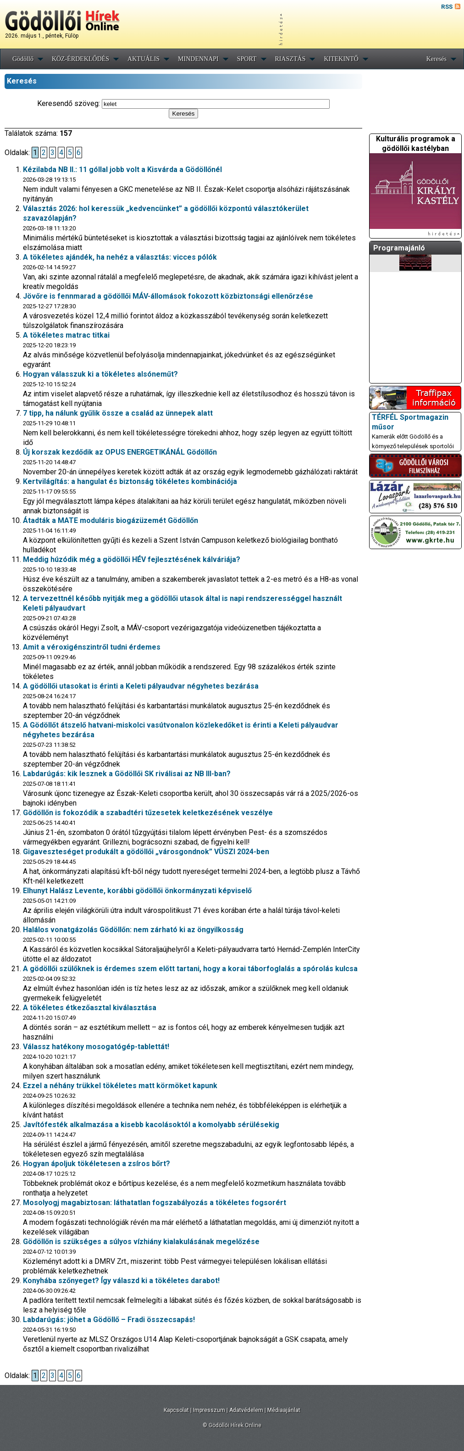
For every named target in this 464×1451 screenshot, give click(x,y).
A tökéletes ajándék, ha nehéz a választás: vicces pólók (120, 257)
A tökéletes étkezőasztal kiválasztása (89, 1007)
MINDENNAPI (198, 59)
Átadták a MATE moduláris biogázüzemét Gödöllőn (110, 520)
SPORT (247, 59)
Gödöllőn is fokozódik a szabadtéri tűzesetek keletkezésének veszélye (148, 812)
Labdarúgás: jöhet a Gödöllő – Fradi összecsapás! (109, 1319)
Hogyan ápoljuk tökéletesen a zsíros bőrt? (96, 1163)
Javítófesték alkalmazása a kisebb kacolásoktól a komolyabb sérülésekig (151, 1124)
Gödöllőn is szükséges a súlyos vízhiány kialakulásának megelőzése (141, 1241)
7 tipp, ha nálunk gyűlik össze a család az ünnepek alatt (118, 413)
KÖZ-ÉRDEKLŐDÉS (80, 59)
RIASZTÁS (290, 59)
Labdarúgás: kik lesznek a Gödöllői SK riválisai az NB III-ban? (127, 773)
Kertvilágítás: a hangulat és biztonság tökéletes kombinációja (130, 481)
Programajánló (399, 248)
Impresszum (209, 1410)
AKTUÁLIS (143, 59)
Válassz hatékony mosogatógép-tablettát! (96, 1046)
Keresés (436, 59)
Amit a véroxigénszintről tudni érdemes (91, 647)
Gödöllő (22, 59)
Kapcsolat (176, 1410)
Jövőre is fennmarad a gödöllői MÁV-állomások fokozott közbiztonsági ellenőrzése (168, 296)
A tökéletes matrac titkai (66, 335)
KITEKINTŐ (341, 59)
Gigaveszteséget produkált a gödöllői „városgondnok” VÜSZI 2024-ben (146, 851)
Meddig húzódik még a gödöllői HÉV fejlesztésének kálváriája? (131, 559)
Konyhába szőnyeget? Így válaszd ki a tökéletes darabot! (121, 1280)
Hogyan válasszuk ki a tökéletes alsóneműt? (100, 374)
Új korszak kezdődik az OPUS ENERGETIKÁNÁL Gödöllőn (120, 452)
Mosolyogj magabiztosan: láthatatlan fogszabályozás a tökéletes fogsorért (154, 1202)
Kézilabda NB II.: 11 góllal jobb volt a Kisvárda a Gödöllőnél (122, 169)
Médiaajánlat (283, 1410)
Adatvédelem (246, 1410)
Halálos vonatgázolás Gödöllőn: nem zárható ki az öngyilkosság (133, 929)
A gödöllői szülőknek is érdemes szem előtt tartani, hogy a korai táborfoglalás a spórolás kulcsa (190, 968)
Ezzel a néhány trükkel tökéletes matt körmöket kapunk (120, 1085)
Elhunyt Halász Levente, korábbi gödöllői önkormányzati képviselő (137, 890)
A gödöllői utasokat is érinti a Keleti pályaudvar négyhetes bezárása (141, 686)
